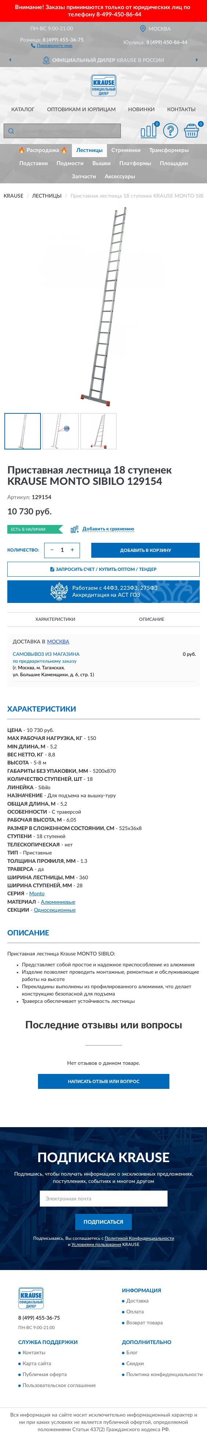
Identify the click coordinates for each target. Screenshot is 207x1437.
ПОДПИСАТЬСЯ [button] (103, 1222)
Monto (37, 893)
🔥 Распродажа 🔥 (43, 150)
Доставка (137, 1301)
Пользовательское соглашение (59, 1386)
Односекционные (55, 910)
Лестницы (89, 150)
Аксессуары (120, 176)
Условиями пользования (96, 1244)
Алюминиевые (58, 902)
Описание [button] (151, 619)
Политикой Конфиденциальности (139, 1238)
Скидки (135, 1364)
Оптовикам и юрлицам (81, 109)
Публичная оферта (45, 1375)
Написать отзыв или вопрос (103, 1081)
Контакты (181, 109)
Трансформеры (169, 150)
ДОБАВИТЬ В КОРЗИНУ (145, 550)
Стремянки (126, 150)
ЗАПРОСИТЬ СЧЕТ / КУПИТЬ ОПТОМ (103, 569)
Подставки (33, 163)
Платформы (135, 163)
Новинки (141, 109)
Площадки (174, 163)
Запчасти (84, 176)
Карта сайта (37, 1364)
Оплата (135, 1312)
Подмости (70, 163)
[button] (51, 45)
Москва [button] (58, 641)
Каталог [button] (23, 109)
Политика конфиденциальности (164, 1375)
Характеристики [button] (55, 619)
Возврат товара (144, 1322)
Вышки (101, 163)
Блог (132, 1353)
